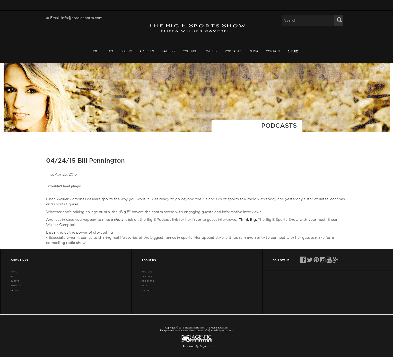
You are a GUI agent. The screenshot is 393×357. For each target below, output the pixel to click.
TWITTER (210, 51)
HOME (96, 51)
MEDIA (253, 51)
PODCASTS (233, 51)
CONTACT (273, 51)
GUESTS (126, 51)
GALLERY (168, 51)
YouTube (190, 51)
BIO (110, 51)
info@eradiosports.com (218, 330)
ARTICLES (146, 51)
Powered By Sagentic (197, 346)
